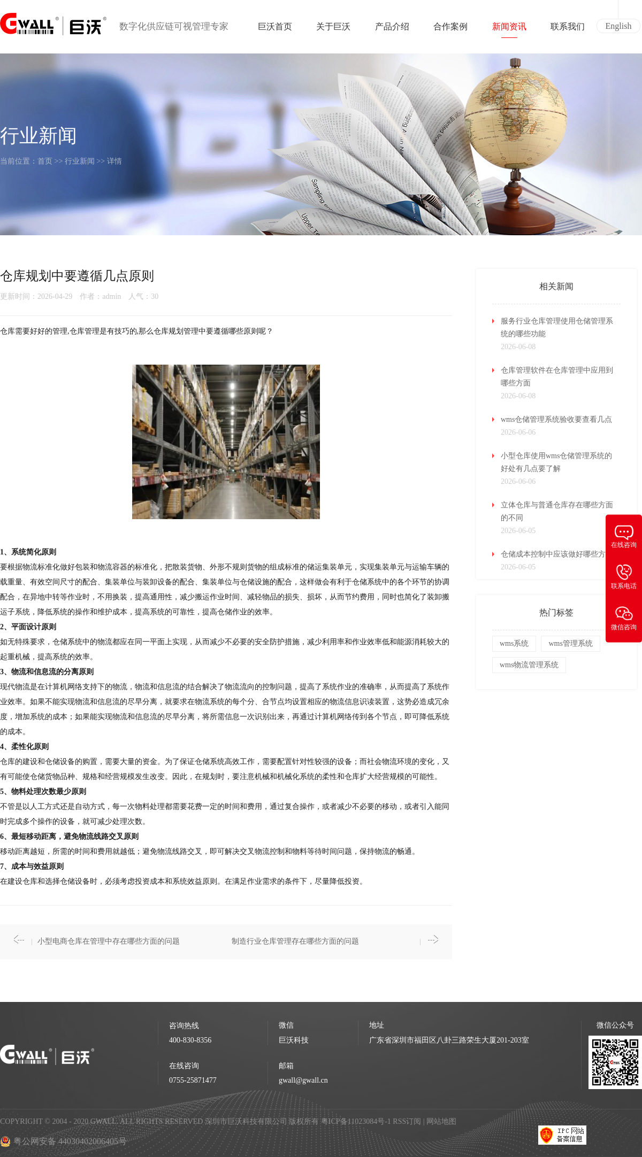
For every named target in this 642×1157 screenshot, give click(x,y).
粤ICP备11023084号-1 (357, 1121)
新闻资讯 (509, 30)
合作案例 (450, 30)
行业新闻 (80, 161)
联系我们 (568, 30)
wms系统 (514, 643)
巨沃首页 (275, 30)
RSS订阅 (407, 1121)
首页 (44, 161)
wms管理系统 (570, 643)
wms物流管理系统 (529, 665)
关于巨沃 (333, 30)
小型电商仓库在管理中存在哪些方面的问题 (108, 941)
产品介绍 (392, 30)
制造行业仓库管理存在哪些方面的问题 (295, 941)
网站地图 (441, 1121)
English (619, 25)
